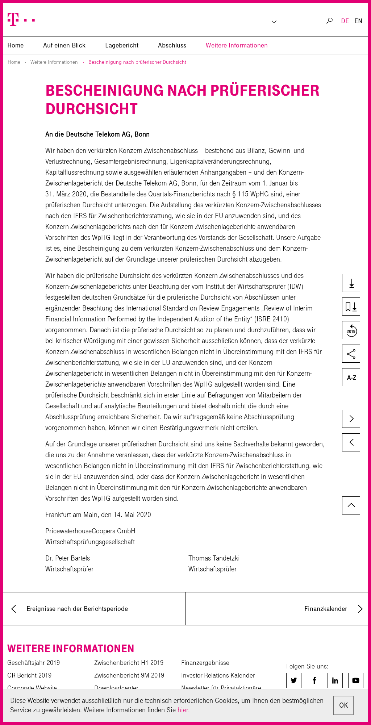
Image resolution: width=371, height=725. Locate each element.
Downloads (351, 284)
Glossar (351, 378)
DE (345, 21)
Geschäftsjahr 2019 (33, 663)
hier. (184, 710)
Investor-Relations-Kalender (218, 675)
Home (14, 62)
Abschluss (172, 45)
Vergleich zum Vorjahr (351, 331)
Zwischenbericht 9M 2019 (129, 675)
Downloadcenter (116, 688)
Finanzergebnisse (205, 663)
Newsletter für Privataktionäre (221, 688)
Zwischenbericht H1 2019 (128, 663)
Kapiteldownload (351, 307)
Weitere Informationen (237, 45)
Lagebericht (121, 45)
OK (343, 705)
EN (358, 21)
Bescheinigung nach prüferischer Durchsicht (137, 62)
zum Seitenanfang (351, 505)
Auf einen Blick (64, 45)
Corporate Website (32, 688)
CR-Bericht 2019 (29, 675)
